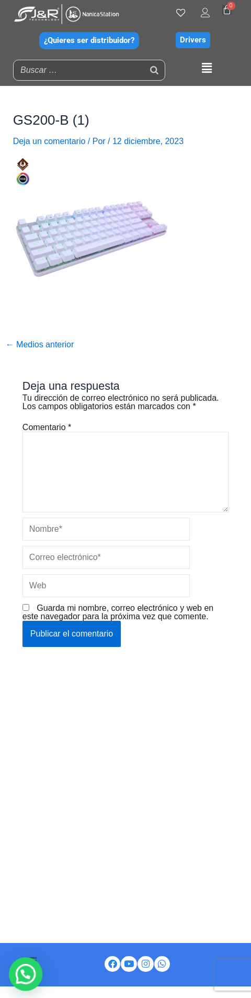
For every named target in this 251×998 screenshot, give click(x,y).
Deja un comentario (49, 141)
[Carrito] (227, 10)
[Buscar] (154, 70)
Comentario (46, 427)
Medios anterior (40, 345)
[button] (206, 69)
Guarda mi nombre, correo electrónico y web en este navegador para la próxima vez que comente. (117, 612)
